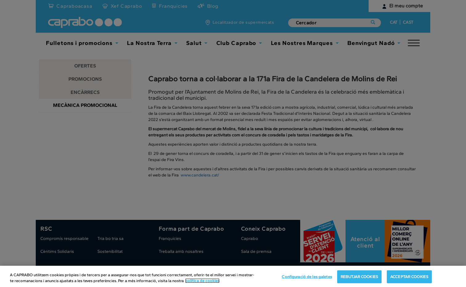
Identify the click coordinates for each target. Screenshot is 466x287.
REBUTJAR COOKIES (359, 276)
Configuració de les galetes (307, 276)
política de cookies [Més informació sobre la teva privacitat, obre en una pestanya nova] (202, 280)
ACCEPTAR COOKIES (409, 276)
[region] (233, 276)
